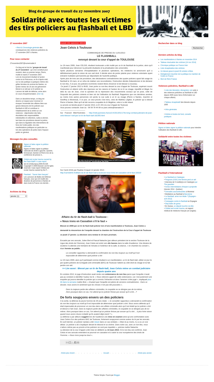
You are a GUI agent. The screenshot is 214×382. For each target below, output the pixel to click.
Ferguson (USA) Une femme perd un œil (180, 180)
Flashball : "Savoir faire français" (36, 174)
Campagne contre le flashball (176, 201)
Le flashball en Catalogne (174, 177)
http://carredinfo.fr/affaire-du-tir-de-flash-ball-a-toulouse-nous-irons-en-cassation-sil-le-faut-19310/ (100, 173)
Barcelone (188, 194)
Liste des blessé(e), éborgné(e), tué (178, 90)
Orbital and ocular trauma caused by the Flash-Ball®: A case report (37, 160)
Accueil (106, 353)
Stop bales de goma (172, 204)
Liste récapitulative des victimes (172, 68)
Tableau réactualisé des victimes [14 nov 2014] (178, 62)
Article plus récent (67, 353)
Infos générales (171, 109)
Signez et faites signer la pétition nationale (174, 128)
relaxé (96, 322)
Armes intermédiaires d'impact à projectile (181, 187)
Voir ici (40, 94)
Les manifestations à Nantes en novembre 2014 (178, 59)
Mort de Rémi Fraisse (168, 79)
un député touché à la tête (184, 206)
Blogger (117, 375)
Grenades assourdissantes (175, 192)
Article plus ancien (145, 353)
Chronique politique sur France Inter (174, 65)
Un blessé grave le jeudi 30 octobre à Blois (176, 71)
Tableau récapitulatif (172, 102)
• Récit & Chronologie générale (27, 48)
